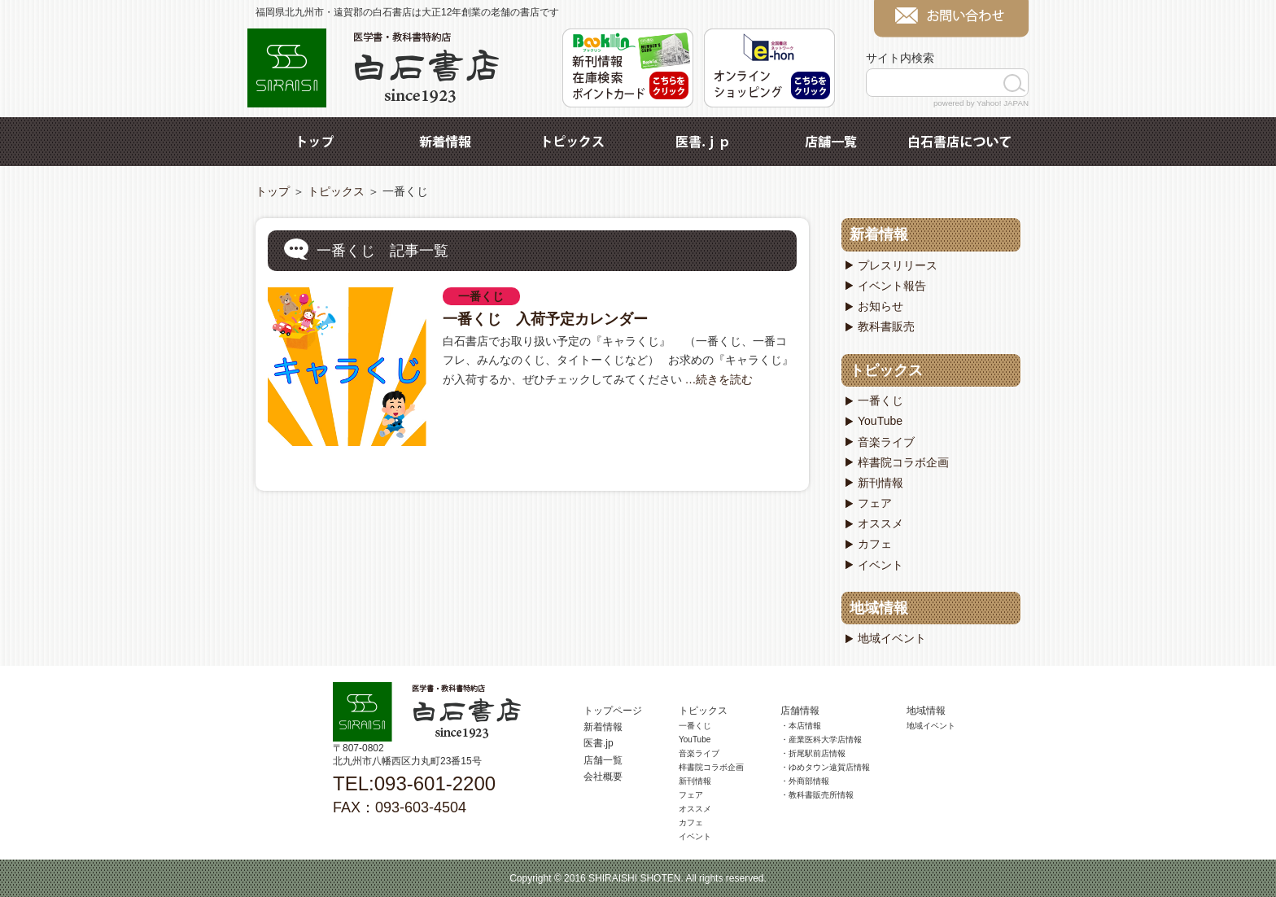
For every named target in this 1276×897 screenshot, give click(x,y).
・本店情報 (800, 725)
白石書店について (959, 141)
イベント (880, 564)
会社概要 (603, 776)
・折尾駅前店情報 (813, 753)
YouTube (880, 420)
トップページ (612, 710)
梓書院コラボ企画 (903, 462)
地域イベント (892, 638)
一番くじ (481, 296)
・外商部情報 (804, 781)
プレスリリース (897, 265)
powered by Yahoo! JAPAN (981, 102)
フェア (875, 503)
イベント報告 (892, 285)
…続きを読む (718, 379)
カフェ (875, 543)
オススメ (880, 523)
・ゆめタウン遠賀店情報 (825, 767)
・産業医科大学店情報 (821, 739)
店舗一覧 (831, 141)
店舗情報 (799, 710)
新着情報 (445, 141)
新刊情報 (880, 482)
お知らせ (880, 306)
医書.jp (702, 141)
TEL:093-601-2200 (414, 783)
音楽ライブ (886, 441)
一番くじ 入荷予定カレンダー (545, 319)
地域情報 (879, 608)
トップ (317, 141)
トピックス (574, 141)
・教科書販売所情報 (817, 794)
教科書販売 (886, 326)
